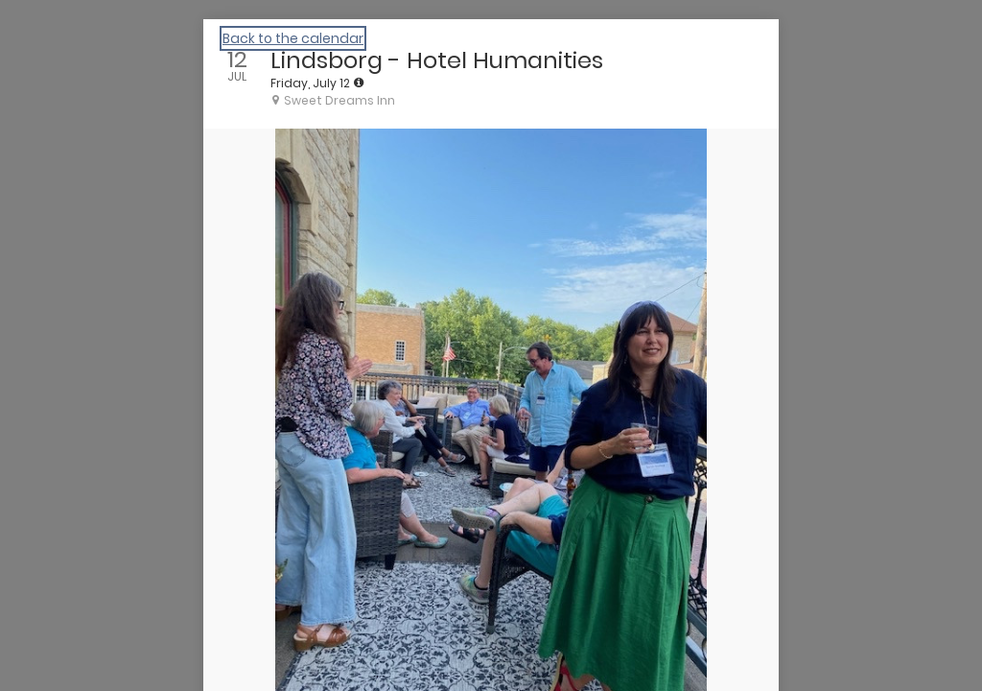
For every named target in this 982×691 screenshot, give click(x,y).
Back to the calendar (292, 38)
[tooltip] (358, 82)
